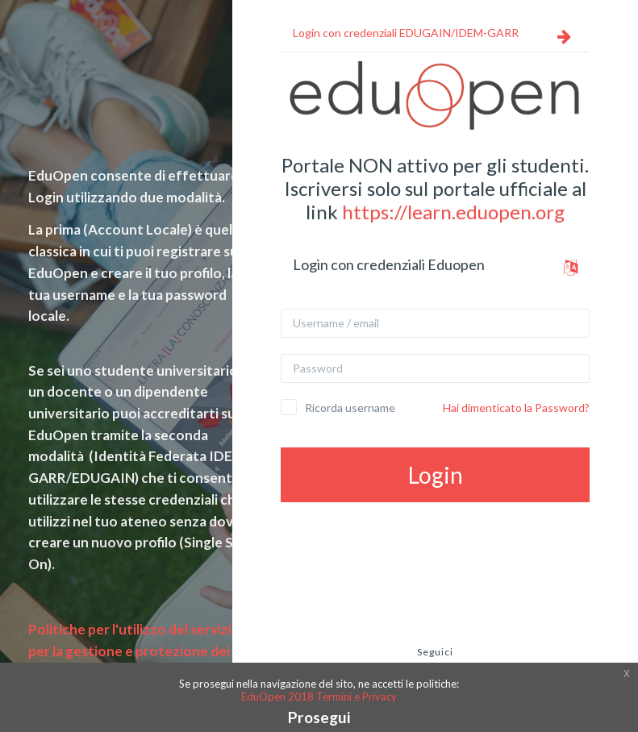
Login (435, 475)
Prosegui (319, 717)
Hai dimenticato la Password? (516, 407)
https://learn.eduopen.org (453, 211)
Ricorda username (350, 407)
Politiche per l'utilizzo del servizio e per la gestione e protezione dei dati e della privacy (142, 650)
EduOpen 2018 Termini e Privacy (319, 696)
